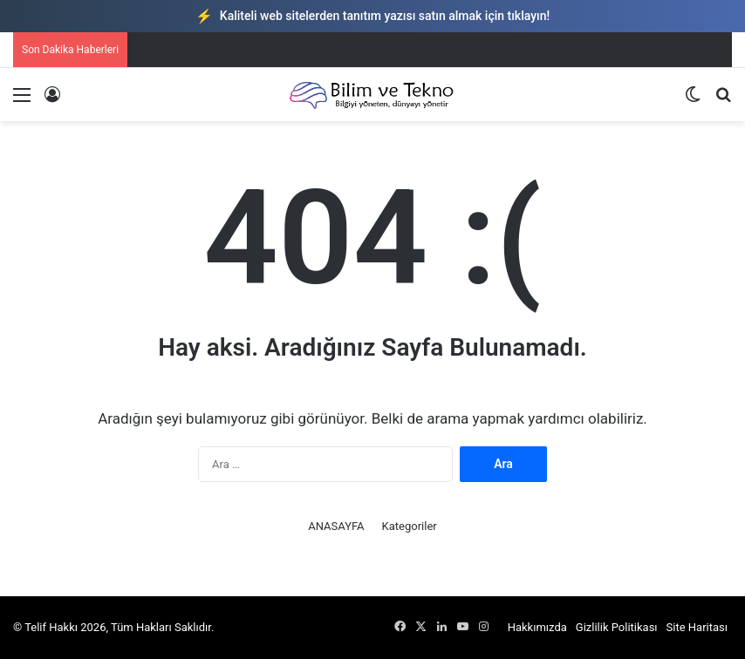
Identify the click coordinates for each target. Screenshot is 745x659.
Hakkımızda (537, 627)
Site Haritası (697, 627)
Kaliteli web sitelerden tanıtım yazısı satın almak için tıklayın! (372, 16)
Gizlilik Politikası (617, 627)
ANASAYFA (336, 526)
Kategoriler (409, 526)
